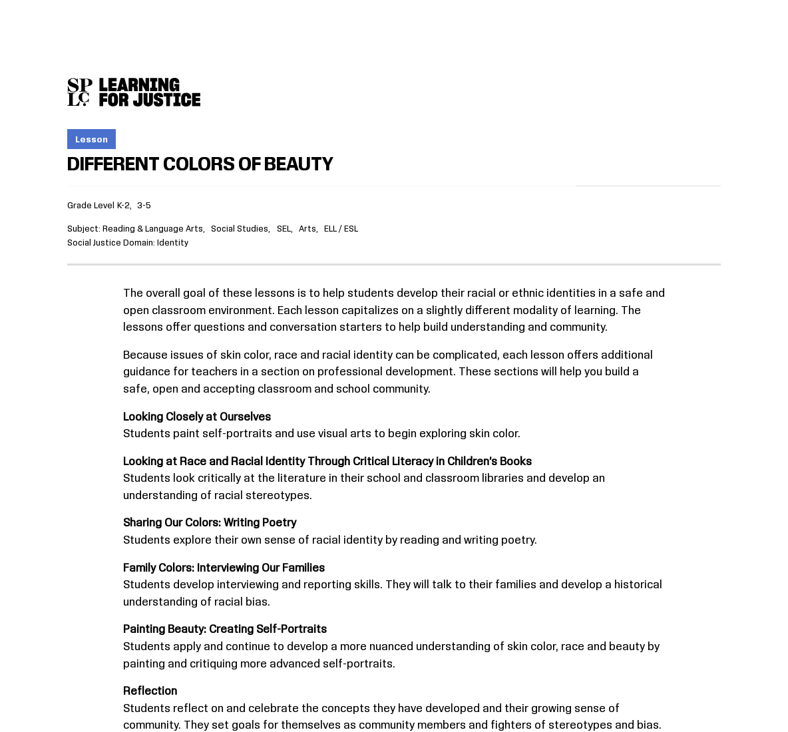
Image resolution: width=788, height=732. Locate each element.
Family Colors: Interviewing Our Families (224, 568)
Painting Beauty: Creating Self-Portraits (225, 629)
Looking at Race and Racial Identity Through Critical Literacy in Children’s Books (327, 462)
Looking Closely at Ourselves (197, 417)
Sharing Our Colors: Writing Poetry (209, 523)
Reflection (150, 691)
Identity (172, 243)
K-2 (123, 206)
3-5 (144, 206)
